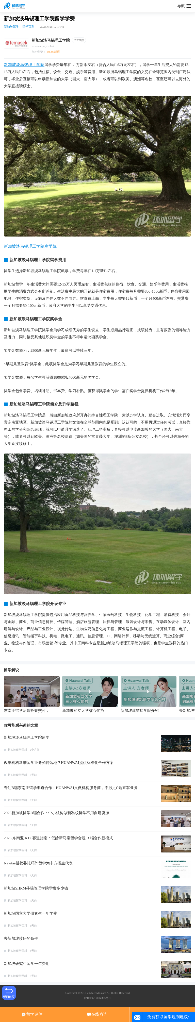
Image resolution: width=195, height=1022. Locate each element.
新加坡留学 (11, 26)
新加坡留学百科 (17, 749)
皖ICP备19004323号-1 (97, 997)
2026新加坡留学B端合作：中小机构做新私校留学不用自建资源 (56, 813)
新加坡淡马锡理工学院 (24, 64)
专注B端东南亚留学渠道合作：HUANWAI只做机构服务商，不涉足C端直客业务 (71, 788)
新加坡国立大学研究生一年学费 (30, 913)
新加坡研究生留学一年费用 (27, 964)
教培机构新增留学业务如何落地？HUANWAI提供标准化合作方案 (58, 763)
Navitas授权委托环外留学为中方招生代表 (38, 863)
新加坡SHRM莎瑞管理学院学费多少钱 (36, 888)
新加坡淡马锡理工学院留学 (27, 737)
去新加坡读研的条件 (21, 938)
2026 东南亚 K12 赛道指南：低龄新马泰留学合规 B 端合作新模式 (58, 838)
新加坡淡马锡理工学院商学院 (30, 246)
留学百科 (28, 26)
